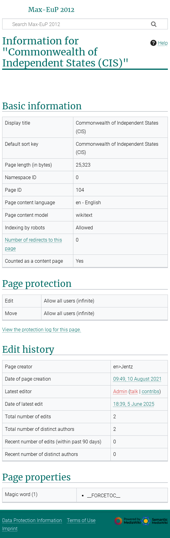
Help (158, 43)
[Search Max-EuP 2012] (85, 24)
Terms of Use (81, 520)
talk (134, 391)
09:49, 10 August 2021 (137, 379)
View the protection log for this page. (41, 330)
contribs (150, 391)
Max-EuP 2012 (51, 10)
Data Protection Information (32, 520)
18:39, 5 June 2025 (133, 404)
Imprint (9, 529)
